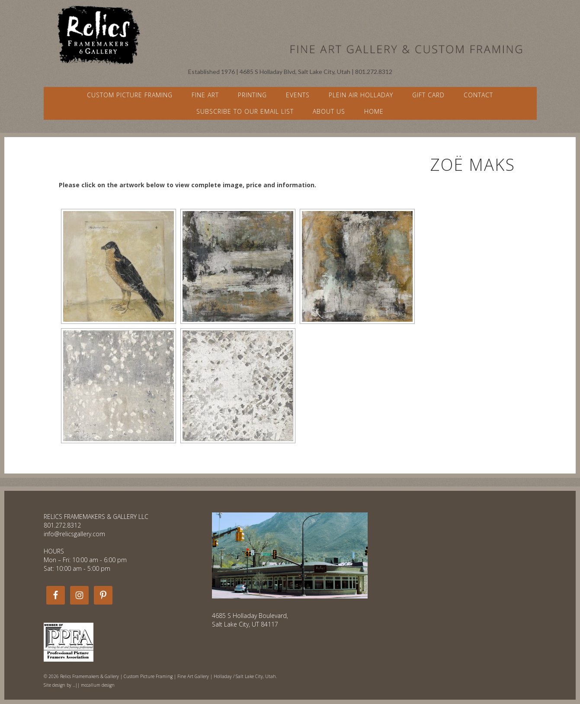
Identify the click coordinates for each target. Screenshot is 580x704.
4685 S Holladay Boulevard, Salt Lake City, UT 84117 (250, 619)
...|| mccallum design (94, 685)
